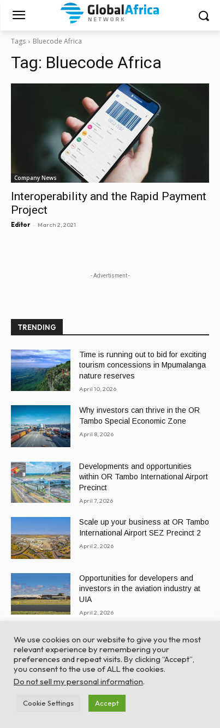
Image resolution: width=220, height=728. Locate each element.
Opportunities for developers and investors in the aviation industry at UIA (139, 589)
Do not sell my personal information (78, 681)
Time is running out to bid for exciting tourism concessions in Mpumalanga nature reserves (142, 365)
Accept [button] (107, 703)
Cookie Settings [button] (48, 703)
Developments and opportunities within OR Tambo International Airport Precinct (143, 477)
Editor (20, 224)
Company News (35, 178)
